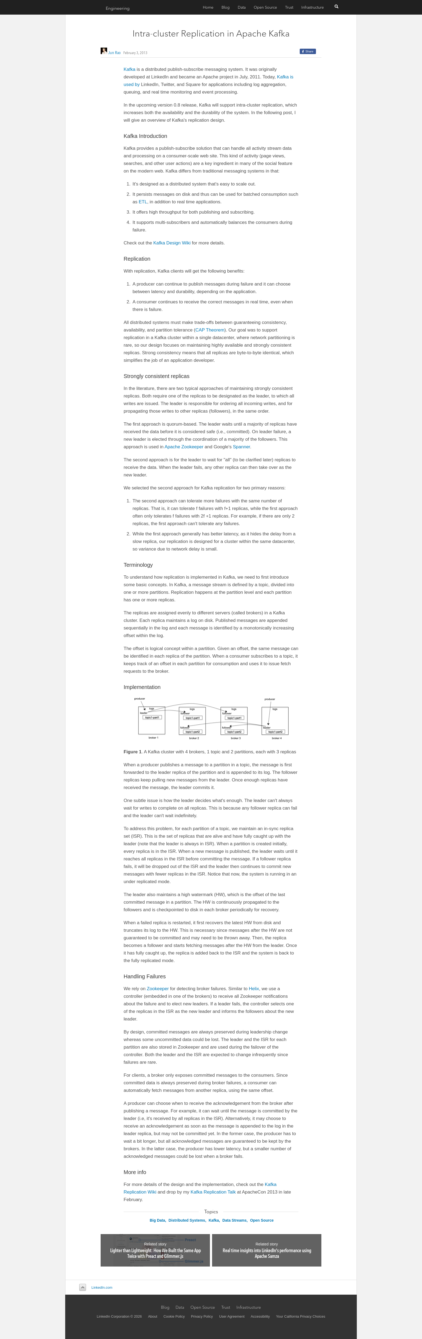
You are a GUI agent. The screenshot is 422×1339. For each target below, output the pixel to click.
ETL (143, 201)
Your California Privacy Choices (300, 1316)
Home (208, 7)
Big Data (157, 1220)
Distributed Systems (187, 1220)
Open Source (265, 7)
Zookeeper (158, 988)
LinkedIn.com (101, 1287)
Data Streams (234, 1220)
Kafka (129, 69)
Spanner (241, 446)
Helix (254, 988)
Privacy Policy (202, 1316)
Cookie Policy (174, 1316)
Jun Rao (114, 52)
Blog (226, 7)
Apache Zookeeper (183, 446)
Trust (289, 7)
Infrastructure (312, 7)
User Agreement (232, 1316)
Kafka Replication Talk (213, 1192)
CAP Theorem (209, 330)
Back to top (81, 1287)
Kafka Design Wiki (172, 243)
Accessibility (260, 1316)
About (152, 1316)
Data (242, 7)
